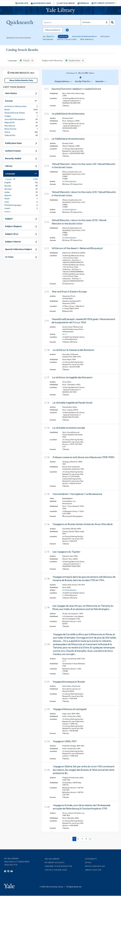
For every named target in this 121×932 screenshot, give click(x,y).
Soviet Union (72, 60)
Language (10, 173)
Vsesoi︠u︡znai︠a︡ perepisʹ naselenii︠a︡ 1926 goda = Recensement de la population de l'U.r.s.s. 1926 (83, 321)
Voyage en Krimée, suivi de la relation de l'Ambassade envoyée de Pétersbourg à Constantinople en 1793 (81, 807)
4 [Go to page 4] (86, 839)
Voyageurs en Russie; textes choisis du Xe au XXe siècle (83, 524)
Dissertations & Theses (14, 113)
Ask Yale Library (66, 3)
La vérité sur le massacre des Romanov (73, 350)
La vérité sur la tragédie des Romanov (72, 377)
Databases (48, 39)
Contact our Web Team (56, 870)
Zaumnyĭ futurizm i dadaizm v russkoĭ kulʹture (76, 88)
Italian (7, 192)
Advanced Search (52, 30)
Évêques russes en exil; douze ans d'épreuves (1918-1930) (83, 457)
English (7, 182)
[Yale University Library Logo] (60, 10)
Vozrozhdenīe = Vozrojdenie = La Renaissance (77, 494)
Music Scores (10, 129)
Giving (88, 862)
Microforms (9, 126)
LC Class (9, 256)
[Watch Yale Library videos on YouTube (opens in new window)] (12, 871)
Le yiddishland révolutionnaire (68, 113)
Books (7, 109)
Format (9, 100)
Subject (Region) (13, 226)
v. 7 (65, 334)
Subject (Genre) (13, 241)
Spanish (7, 195)
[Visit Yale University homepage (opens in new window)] (9, 885)
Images (7, 116)
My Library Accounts (54, 862)
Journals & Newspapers (14, 119)
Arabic (7, 208)
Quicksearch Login (41, 3)
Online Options (70, 181)
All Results (48, 36)
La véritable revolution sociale (69, 427)
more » (7, 211)
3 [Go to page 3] (82, 839)
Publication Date (13, 143)
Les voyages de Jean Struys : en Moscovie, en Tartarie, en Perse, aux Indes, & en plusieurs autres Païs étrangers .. (82, 607)
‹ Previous (80, 73)
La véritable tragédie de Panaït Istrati (72, 402)
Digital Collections (66, 39)
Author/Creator (13, 150)
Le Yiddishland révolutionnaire (68, 138)
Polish (7, 198)
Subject (9, 218)
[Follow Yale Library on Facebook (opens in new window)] (5, 871)
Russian (7, 186)
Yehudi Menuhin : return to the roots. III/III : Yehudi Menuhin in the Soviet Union (79, 222)
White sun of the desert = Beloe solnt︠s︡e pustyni (77, 248)
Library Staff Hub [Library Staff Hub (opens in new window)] (93, 870)
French (24, 60)
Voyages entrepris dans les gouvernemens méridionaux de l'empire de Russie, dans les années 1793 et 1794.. (84, 578)
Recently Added (13, 158)
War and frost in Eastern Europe (69, 291)
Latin (6, 202)
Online (7, 132)
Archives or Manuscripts (84, 36)
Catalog (63, 36)
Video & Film (9, 135)
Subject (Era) (11, 233)
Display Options (62, 81)
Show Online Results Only (21, 80)
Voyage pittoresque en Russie (69, 681)
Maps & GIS (9, 122)
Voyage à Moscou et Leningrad (69, 709)
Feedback (83, 3)
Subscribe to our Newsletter (58, 866)
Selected (99, 81)
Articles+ (105, 36)
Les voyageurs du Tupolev (66, 551)
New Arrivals (87, 39)
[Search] (61, 22)
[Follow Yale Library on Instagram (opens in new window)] (8, 871)
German (8, 189)
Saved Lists (21, 3)
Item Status (11, 93)
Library (8, 165)
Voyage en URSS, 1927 (65, 741)
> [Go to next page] (90, 839)
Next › (92, 73)
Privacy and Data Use (95, 866)
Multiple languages (12, 205)
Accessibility (91, 859)
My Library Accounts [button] (103, 3)
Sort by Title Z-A (82, 81)
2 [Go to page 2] (78, 839)
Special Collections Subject (18, 249)
